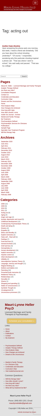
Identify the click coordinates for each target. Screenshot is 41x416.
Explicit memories (7, 235)
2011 (2, 210)
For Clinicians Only (11, 364)
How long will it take (8, 110)
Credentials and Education (10, 97)
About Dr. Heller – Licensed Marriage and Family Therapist (21, 86)
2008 (2, 204)
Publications (5, 126)
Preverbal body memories (10, 272)
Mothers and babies (8, 268)
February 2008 (6, 194)
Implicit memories (7, 252)
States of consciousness (9, 286)
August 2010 (5, 155)
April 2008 (4, 190)
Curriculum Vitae (6, 99)
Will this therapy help (8, 132)
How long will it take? (12, 383)
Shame (3, 281)
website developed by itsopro (27, 412)
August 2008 (5, 183)
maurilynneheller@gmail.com (20, 403)
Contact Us (5, 95)
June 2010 (4, 157)
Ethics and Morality (7, 232)
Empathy (4, 230)
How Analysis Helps (8, 106)
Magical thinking (6, 266)
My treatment (9, 338)
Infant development (7, 257)
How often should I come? (14, 381)
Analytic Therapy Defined (9, 88)
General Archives (7, 244)
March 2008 (5, 192)
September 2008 (6, 181)
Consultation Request (8, 92)
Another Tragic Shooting (11, 46)
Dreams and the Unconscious (11, 101)
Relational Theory (7, 274)
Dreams (3, 228)
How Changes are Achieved (14, 352)
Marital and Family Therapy (10, 117)
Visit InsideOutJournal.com (14, 371)
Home (3, 103)
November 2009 (6, 166)
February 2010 (6, 161)
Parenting (4, 270)
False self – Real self (8, 237)
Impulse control (6, 255)
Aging (3, 215)
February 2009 (6, 179)
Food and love (6, 241)
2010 (2, 208)
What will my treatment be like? (16, 388)
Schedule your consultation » (21, 321)
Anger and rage (6, 217)
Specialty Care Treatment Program (13, 130)
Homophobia (5, 248)
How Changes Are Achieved (10, 108)
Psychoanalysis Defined (9, 121)
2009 (2, 206)
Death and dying (6, 226)
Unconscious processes (9, 292)
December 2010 (6, 150)
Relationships (5, 277)
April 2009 (4, 175)
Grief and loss (5, 246)
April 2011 (4, 146)
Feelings (4, 239)
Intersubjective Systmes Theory (11, 261)
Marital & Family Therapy (13, 362)
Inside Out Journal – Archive (10, 115)
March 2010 (5, 159)
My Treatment (5, 119)
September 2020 (6, 141)
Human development (8, 250)
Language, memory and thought (12, 263)
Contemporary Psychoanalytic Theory (14, 224)
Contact (8, 336)
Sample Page (5, 128)
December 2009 (6, 164)
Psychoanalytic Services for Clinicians (14, 123)
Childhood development (9, 221)
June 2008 (4, 188)
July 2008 (4, 186)
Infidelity (4, 259)
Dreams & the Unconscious (14, 354)
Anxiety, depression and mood (11, 219)
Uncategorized (6, 290)
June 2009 (4, 172)
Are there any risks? (8, 90)
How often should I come (9, 112)
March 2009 (5, 177)
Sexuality (4, 279)
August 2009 (5, 170)
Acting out (4, 213)
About (7, 331)
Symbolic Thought (7, 288)
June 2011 (4, 144)
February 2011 (6, 148)
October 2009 (5, 168)
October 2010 (5, 152)
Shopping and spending (9, 283)
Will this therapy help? (12, 379)
